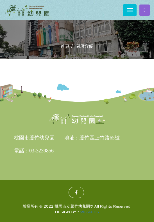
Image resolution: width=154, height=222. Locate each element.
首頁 (64, 46)
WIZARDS (89, 212)
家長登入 (145, 9)
